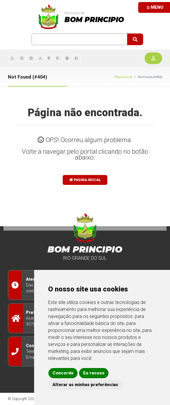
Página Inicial (123, 77)
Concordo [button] (62, 373)
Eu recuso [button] (93, 373)
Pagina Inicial (85, 180)
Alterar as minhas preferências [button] (85, 384)
